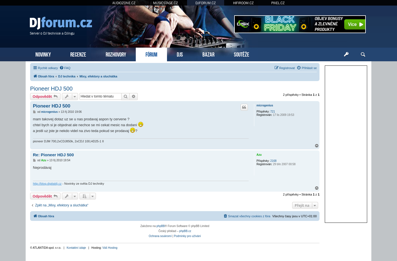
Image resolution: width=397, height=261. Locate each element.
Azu (259, 154)
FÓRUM (151, 54)
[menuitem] (65, 68)
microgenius (264, 105)
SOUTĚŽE (241, 54)
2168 (273, 160)
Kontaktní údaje (76, 247)
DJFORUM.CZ (205, 3)
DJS (180, 54)
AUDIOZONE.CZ (123, 3)
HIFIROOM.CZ (243, 3)
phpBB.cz (185, 231)
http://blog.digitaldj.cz (47, 183)
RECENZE (78, 54)
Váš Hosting (109, 247)
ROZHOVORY (116, 54)
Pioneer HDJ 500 (51, 89)
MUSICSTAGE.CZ (165, 3)
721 (272, 111)
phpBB (160, 226)
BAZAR (208, 54)
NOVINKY (43, 54)
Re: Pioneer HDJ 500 (53, 154)
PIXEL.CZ (278, 3)
